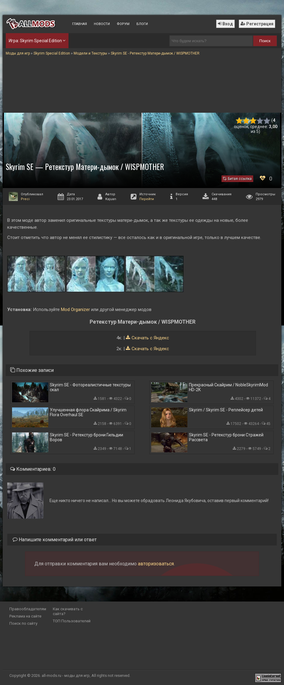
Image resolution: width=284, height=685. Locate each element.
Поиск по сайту (23, 623)
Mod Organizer (75, 309)
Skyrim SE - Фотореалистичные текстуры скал (90, 387)
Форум (123, 24)
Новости (102, 24)
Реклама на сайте (25, 616)
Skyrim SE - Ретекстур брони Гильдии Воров (86, 437)
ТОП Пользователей (72, 621)
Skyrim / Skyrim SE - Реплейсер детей (226, 409)
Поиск (264, 41)
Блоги (142, 24)
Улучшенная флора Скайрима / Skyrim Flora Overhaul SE (88, 412)
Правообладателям (27, 609)
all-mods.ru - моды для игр (66, 675)
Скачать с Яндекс (150, 338)
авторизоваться (156, 564)
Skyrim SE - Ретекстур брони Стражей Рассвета (226, 437)
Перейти (146, 199)
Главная (79, 24)
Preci (25, 199)
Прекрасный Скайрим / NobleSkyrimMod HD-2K (228, 387)
